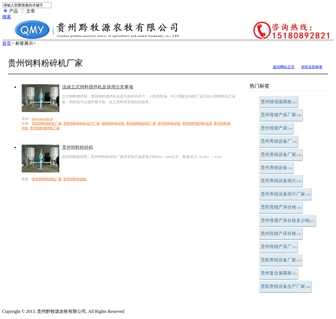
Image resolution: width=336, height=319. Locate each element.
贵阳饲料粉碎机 (113, 123)
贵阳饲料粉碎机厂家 (47, 123)
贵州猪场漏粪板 (279, 101)
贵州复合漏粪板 (279, 273)
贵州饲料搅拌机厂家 (45, 128)
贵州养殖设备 (276, 167)
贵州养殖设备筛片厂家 (285, 194)
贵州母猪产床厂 (279, 246)
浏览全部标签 (312, 67)
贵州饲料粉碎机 (169, 123)
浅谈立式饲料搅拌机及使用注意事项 (97, 87)
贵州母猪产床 (276, 128)
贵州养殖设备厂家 (281, 154)
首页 (6, 43)
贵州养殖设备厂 (279, 141)
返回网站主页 (284, 67)
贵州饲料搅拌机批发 (197, 123)
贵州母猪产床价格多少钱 (288, 220)
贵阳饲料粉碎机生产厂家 (81, 123)
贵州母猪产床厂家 (281, 114)
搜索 (6, 16)
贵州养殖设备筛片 (281, 180)
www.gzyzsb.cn (42, 119)
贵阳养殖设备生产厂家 (285, 286)
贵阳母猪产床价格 (281, 207)
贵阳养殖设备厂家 (281, 260)
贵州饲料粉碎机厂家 (141, 123)
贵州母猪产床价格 (281, 233)
